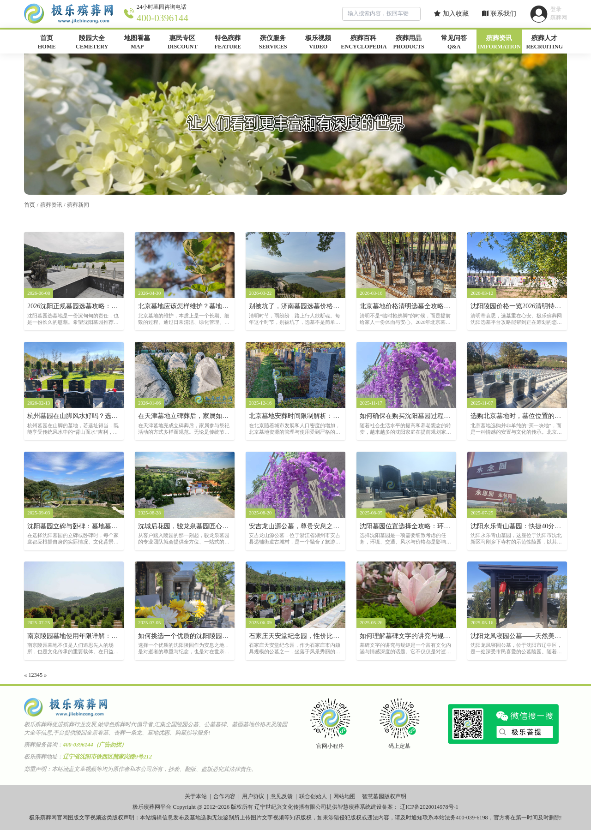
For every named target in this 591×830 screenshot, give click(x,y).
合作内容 (224, 796)
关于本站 (196, 796)
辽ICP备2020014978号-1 (429, 807)
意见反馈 (282, 796)
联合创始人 (313, 796)
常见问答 (453, 43)
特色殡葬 (227, 43)
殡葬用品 (408, 43)
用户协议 (253, 796)
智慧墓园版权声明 (384, 796)
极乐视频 (318, 43)
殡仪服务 (273, 43)
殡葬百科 (363, 43)
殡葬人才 (544, 43)
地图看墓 (137, 43)
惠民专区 (182, 43)
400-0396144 (162, 18)
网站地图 (344, 796)
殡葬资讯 (499, 43)
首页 (46, 43)
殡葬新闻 (78, 205)
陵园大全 (92, 43)
